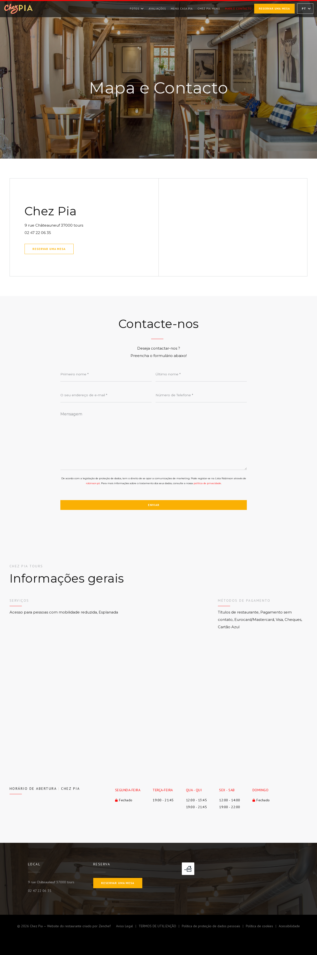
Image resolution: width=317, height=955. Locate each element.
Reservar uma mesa (274, 8)
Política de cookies (262, 926)
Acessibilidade (289, 926)
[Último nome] (201, 374)
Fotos (137, 8)
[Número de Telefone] (201, 395)
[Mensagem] (153, 439)
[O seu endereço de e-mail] (106, 395)
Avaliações (157, 8)
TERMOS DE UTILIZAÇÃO (160, 926)
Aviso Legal (127, 926)
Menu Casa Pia (182, 8)
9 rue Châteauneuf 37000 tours (78, 225)
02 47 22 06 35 (38, 232)
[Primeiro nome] (106, 374)
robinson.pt (93, 483)
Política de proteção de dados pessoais (214, 926)
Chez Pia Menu (209, 8)
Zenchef (105, 926)
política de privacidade (207, 483)
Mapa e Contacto (238, 8)
